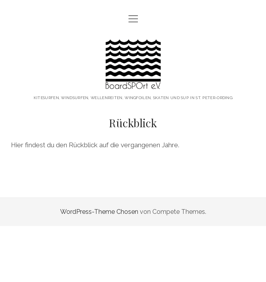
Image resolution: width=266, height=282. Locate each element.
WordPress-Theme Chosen (99, 211)
